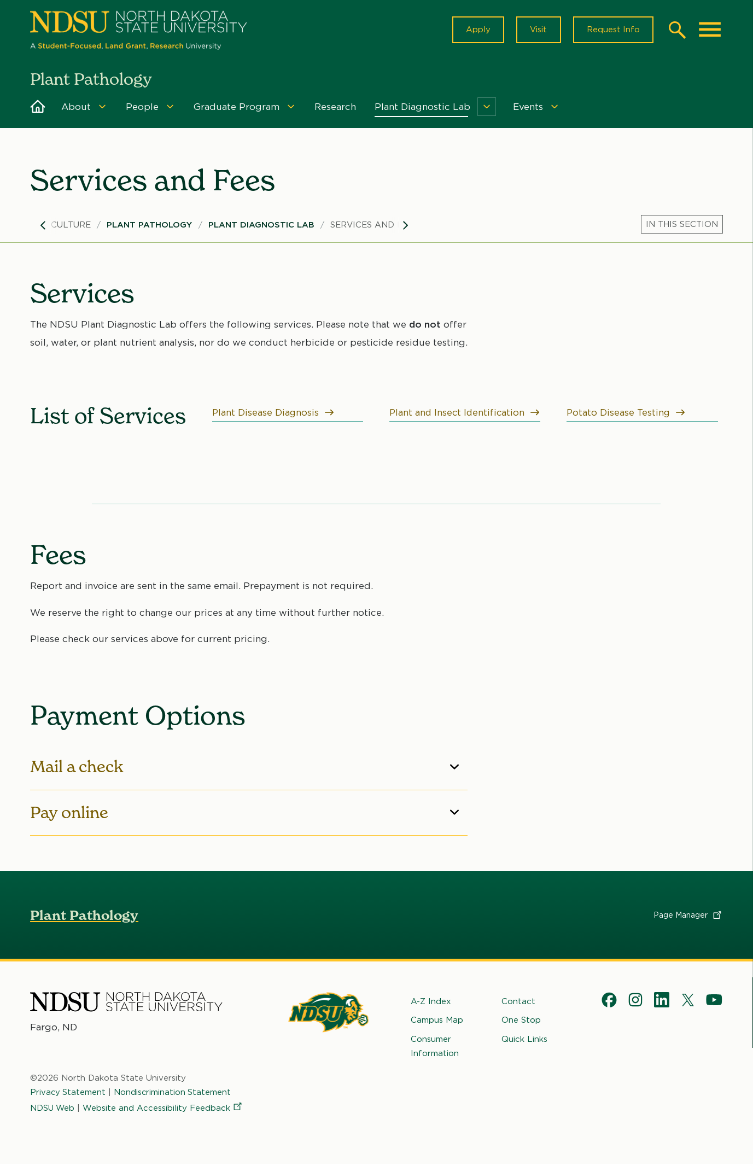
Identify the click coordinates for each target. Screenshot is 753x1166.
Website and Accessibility (164, 1109)
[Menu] (102, 108)
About (76, 108)
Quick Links (524, 1040)
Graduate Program (236, 108)
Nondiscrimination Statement (174, 1094)
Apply (475, 31)
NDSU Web (53, 1109)
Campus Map (437, 1022)
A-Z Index (431, 1003)
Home (37, 108)
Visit (536, 31)
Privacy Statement (68, 1094)
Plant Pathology (149, 226)
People (142, 108)
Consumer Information (435, 1047)
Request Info (612, 31)
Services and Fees (374, 226)
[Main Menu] (710, 31)
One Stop (521, 1022)
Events (528, 108)
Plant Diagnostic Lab (422, 108)
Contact (518, 1003)
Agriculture (60, 226)
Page (688, 916)
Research (335, 108)
